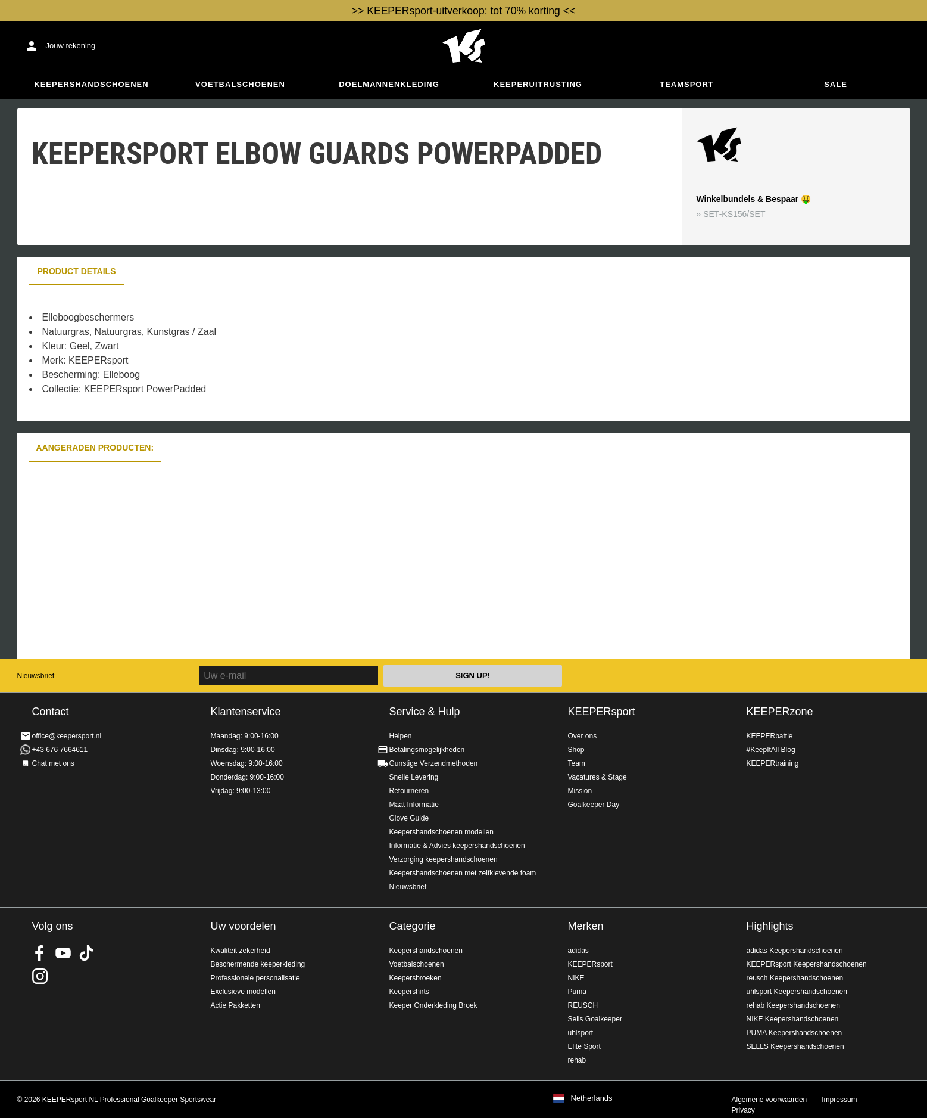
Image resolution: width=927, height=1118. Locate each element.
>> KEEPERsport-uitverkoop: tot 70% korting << (464, 11)
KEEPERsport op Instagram (40, 976)
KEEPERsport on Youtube (63, 953)
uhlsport (581, 1033)
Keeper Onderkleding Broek (433, 1005)
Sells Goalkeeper (595, 1019)
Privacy (743, 1110)
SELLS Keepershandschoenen (795, 1046)
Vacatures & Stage (597, 777)
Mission (580, 791)
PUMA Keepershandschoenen (794, 1033)
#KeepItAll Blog (771, 750)
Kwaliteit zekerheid (240, 950)
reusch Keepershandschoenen (795, 978)
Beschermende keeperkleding (258, 964)
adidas (578, 950)
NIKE (576, 978)
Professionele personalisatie (255, 978)
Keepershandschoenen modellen (441, 832)
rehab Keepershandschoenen (793, 1005)
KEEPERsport (601, 712)
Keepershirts (409, 991)
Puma (577, 991)
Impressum (839, 1099)
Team (576, 763)
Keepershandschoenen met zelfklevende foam (462, 873)
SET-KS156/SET (734, 214)
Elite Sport (584, 1046)
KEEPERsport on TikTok (86, 953)
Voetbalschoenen (240, 84)
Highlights (770, 926)
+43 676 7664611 (60, 750)
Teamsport (687, 84)
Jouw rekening (71, 45)
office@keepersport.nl (67, 736)
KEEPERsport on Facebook (40, 953)
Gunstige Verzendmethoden (433, 763)
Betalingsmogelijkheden (427, 750)
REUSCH (583, 1005)
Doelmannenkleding (389, 84)
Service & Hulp (424, 712)
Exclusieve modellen (243, 991)
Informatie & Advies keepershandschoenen (457, 845)
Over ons (582, 736)
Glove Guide (409, 818)
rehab (577, 1060)
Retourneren (409, 791)
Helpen (400, 736)
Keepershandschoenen (91, 84)
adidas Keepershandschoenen (795, 950)
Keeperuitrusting (538, 84)
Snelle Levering (414, 777)
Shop (576, 750)
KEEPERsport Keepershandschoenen (807, 964)
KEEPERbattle (770, 736)
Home (463, 46)
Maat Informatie (414, 804)
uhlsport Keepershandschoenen (797, 991)
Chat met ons (53, 763)
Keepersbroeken (415, 978)
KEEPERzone (780, 712)
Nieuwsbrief (36, 676)
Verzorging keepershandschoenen (443, 859)
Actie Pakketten (235, 1005)
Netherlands (592, 1098)
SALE (835, 84)
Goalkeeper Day (594, 804)
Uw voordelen (243, 926)
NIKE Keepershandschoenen (793, 1019)
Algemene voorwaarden (769, 1099)
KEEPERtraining (773, 763)
